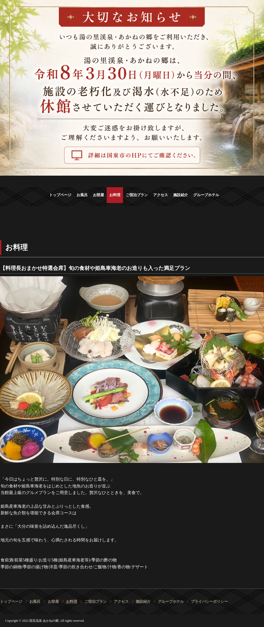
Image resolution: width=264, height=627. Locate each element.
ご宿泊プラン (137, 195)
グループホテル (206, 195)
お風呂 (82, 195)
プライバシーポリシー (209, 602)
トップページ (60, 195)
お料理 (114, 195)
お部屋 (98, 195)
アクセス (160, 195)
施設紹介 (180, 195)
